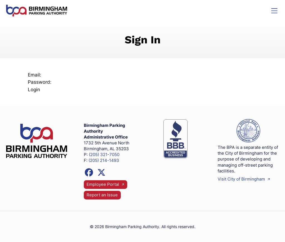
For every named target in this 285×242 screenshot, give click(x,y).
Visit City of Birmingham (244, 179)
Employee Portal (105, 184)
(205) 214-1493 (104, 160)
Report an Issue (102, 194)
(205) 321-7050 (104, 154)
